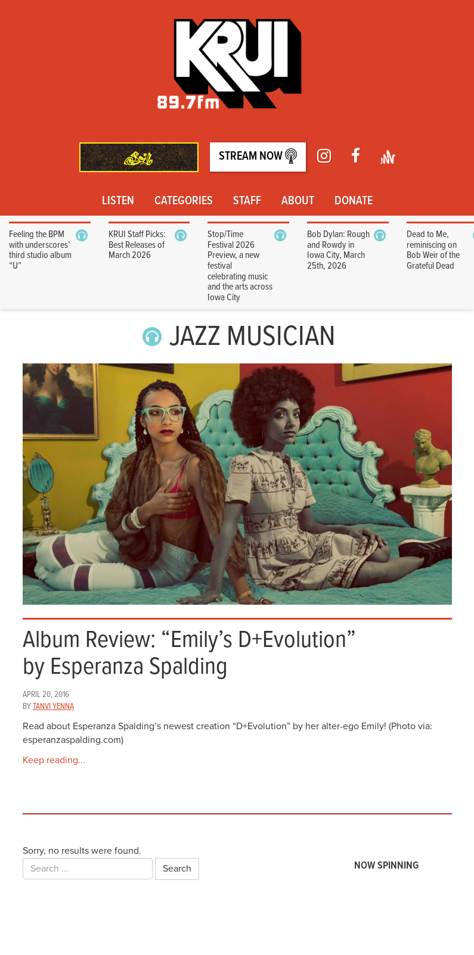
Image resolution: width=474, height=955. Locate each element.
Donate (353, 201)
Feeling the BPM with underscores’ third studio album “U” (40, 250)
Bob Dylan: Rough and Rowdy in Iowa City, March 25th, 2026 (338, 250)
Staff (247, 201)
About (297, 201)
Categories (183, 201)
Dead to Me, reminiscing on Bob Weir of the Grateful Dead (433, 250)
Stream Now (258, 156)
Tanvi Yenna (53, 706)
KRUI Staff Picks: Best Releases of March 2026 (137, 245)
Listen (118, 201)
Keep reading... (54, 760)
